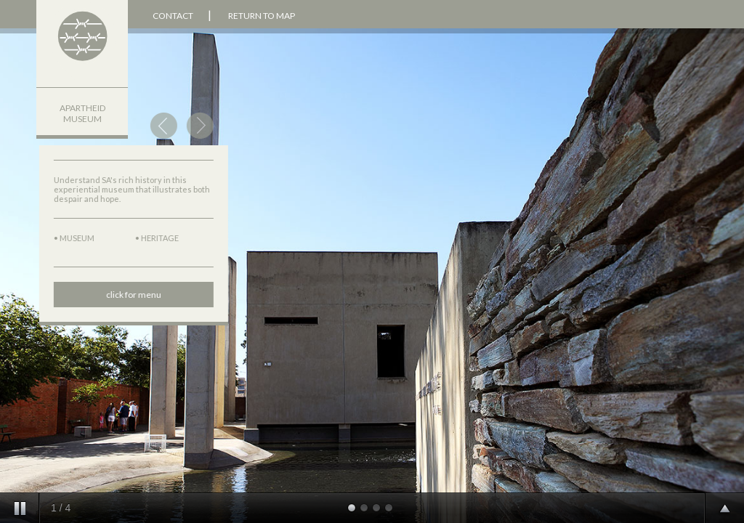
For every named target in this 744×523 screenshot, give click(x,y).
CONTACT (172, 15)
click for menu (125, 294)
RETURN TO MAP (260, 15)
